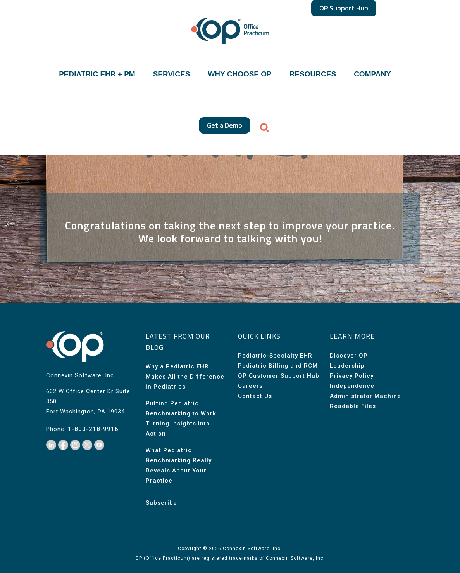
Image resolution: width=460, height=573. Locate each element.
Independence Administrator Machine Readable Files (365, 396)
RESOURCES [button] (312, 74)
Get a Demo (224, 125)
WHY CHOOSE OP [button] (239, 74)
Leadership (347, 365)
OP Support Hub (343, 8)
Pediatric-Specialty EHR (275, 355)
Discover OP (349, 355)
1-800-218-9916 (93, 428)
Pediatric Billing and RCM (278, 365)
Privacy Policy (352, 375)
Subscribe (161, 502)
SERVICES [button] (171, 74)
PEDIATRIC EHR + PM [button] (97, 74)
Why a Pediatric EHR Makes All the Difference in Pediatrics (185, 376)
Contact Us (255, 395)
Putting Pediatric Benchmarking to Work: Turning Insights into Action (182, 418)
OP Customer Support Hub (278, 375)
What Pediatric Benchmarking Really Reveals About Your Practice (179, 465)
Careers (250, 385)
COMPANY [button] (372, 74)
